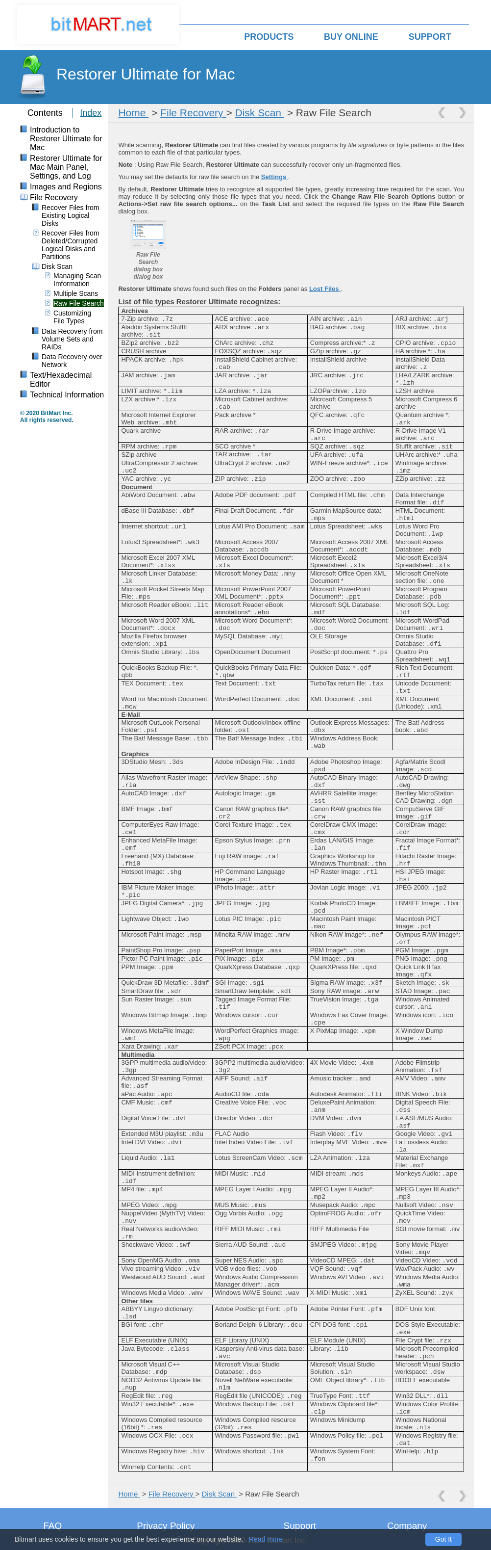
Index (90, 113)
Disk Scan (259, 112)
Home (133, 112)
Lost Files (325, 288)
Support (300, 1526)
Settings (274, 177)
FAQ (52, 1526)
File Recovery (193, 112)
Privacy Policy (166, 1526)
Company (407, 1526)
